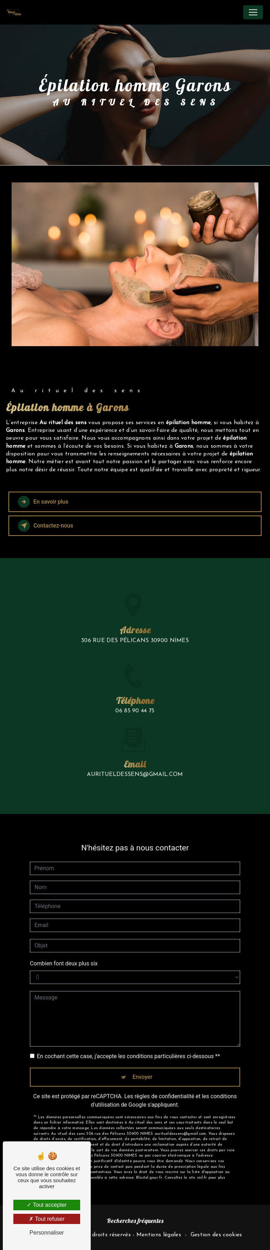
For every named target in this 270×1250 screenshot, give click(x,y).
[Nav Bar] (253, 12)
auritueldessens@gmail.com (135, 767)
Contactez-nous (45, 526)
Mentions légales (158, 1235)
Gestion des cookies (216, 1235)
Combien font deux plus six (64, 956)
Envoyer (143, 1069)
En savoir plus (43, 502)
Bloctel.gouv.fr (149, 1170)
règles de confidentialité (164, 1089)
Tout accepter (46, 1205)
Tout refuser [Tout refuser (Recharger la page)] (47, 1219)
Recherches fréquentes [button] (135, 1220)
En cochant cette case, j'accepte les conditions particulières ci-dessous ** (128, 1048)
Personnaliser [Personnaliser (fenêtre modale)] (47, 1233)
